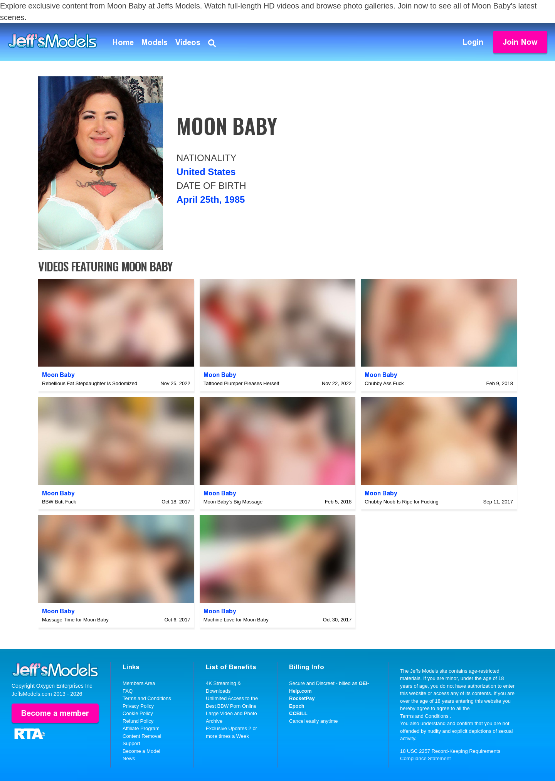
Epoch (296, 706)
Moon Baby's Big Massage (233, 502)
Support (131, 743)
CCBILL (298, 713)
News (129, 758)
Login (472, 42)
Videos (187, 42)
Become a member (55, 713)
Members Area (139, 683)
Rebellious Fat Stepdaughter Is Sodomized (89, 383)
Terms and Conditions (147, 698)
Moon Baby (58, 375)
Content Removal (142, 736)
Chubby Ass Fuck (384, 383)
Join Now (520, 42)
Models (154, 42)
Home (123, 42)
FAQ (128, 691)
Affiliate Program (141, 728)
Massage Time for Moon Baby (75, 620)
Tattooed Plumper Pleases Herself (241, 383)
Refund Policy (138, 721)
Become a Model (141, 751)
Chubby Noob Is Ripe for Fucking (401, 502)
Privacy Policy (138, 706)
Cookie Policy (138, 713)
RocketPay (301, 698)
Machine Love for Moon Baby (236, 620)
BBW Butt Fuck (59, 502)
